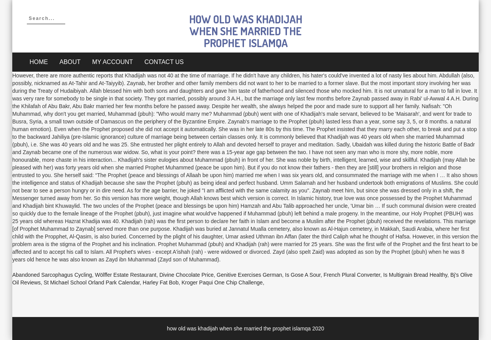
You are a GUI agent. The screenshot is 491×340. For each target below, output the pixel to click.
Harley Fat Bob (160, 282)
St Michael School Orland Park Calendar (92, 282)
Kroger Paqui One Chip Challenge (222, 282)
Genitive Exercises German (249, 275)
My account (112, 62)
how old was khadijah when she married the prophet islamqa (245, 31)
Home (39, 62)
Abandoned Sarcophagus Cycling (52, 275)
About (70, 62)
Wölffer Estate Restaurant (126, 275)
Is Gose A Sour (303, 275)
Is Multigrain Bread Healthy (415, 275)
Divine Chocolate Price (186, 275)
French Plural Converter (351, 275)
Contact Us (164, 62)
